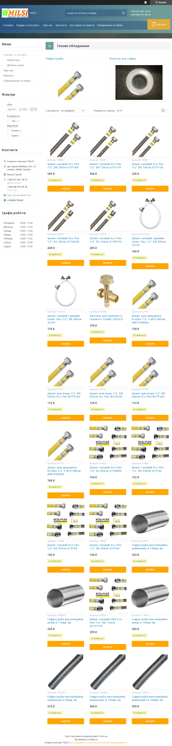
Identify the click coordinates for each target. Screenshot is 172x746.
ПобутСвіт (13, 60)
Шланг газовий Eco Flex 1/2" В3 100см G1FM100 (106, 240)
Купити (65, 188)
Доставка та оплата (82, 25)
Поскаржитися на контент (85, 742)
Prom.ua (102, 736)
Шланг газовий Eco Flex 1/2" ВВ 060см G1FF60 (106, 546)
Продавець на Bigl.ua (86, 739)
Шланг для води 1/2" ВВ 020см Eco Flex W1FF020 (64, 395)
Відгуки (8, 75)
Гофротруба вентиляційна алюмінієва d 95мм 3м (65, 698)
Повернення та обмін (110, 25)
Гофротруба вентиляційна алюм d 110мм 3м (65, 621)
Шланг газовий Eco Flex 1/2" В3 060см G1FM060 (106, 469)
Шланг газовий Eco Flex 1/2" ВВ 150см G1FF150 (106, 166)
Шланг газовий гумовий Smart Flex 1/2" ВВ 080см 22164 (64, 319)
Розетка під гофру (122, 58)
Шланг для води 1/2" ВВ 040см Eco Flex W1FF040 (148, 395)
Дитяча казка (15, 65)
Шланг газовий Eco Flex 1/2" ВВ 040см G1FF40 (148, 469)
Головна (8, 25)
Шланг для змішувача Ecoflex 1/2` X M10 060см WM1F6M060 (148, 319)
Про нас (48, 25)
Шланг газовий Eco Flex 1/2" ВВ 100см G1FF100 (148, 166)
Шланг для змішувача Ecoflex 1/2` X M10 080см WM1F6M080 (64, 471)
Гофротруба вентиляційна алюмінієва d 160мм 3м (150, 698)
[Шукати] (123, 12)
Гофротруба (54, 58)
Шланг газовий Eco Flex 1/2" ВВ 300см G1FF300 (63, 166)
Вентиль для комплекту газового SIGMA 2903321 (107, 317)
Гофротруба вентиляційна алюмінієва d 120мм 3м (150, 546)
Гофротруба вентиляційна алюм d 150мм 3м (150, 621)
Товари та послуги (27, 25)
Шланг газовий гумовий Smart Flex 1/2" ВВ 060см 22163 (149, 242)
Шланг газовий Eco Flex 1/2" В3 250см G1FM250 (63, 240)
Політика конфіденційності (113, 742)
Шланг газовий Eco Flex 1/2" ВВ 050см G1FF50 (63, 546)
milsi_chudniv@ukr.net (19, 195)
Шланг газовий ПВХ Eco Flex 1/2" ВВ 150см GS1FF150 (106, 623)
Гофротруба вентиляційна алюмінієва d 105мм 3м (107, 698)
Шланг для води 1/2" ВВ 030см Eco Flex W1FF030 (106, 395)
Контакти (61, 25)
